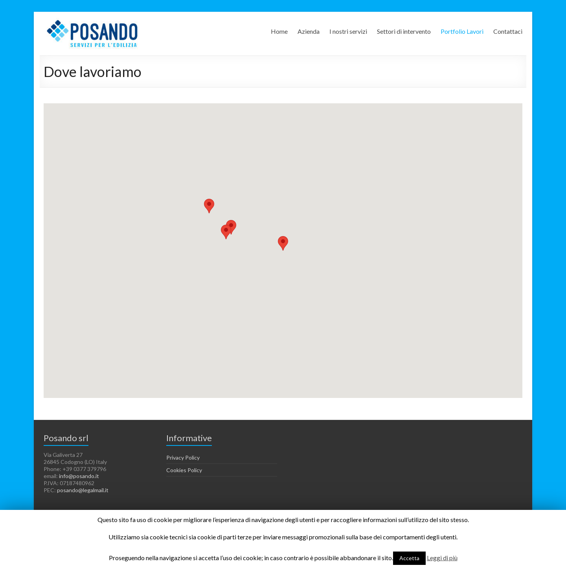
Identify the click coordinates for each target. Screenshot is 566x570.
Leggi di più (442, 557)
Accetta (409, 558)
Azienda (309, 31)
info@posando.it (79, 476)
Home (279, 31)
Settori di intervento (404, 31)
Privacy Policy (183, 457)
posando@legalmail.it (82, 490)
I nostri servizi (348, 31)
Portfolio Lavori (462, 31)
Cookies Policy (184, 470)
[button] (231, 227)
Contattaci (507, 31)
